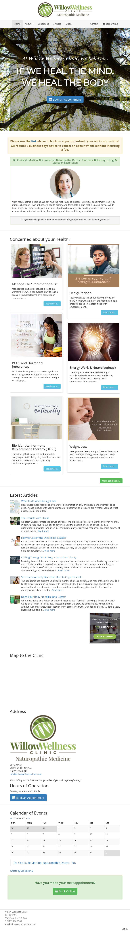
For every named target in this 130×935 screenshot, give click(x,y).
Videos (69, 23)
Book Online (110, 23)
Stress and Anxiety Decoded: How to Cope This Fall (51, 577)
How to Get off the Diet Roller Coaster (43, 537)
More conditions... (111, 480)
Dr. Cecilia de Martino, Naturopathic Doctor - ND (45, 863)
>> (28, 818)
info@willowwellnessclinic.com (20, 924)
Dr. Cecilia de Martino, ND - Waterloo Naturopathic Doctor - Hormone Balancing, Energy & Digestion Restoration (65, 161)
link (34, 141)
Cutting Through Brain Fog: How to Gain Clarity (48, 557)
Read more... (52, 303)
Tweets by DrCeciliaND (21, 870)
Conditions (43, 23)
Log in (125, 928)
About (29, 23)
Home (17, 23)
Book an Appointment (65, 99)
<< (11, 818)
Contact (94, 23)
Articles (57, 23)
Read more (43, 530)
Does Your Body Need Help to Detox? (43, 597)
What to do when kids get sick (38, 501)
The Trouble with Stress (35, 518)
